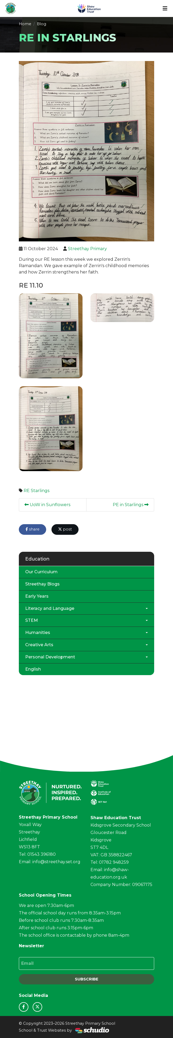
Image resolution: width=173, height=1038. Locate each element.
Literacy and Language (49, 608)
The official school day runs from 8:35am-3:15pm (70, 912)
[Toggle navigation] (165, 8)
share (32, 529)
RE (27, 490)
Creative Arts (39, 644)
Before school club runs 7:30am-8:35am (61, 920)
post (65, 529)
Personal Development (50, 656)
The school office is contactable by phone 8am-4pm (74, 935)
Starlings (40, 490)
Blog (41, 23)
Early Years (37, 596)
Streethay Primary (87, 248)
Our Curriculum (41, 571)
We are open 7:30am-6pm (46, 905)
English (33, 669)
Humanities (37, 632)
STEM (31, 620)
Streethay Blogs (42, 584)
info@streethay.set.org (56, 861)
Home (25, 23)
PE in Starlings (131, 504)
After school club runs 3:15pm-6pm (56, 927)
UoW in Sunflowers (47, 504)
